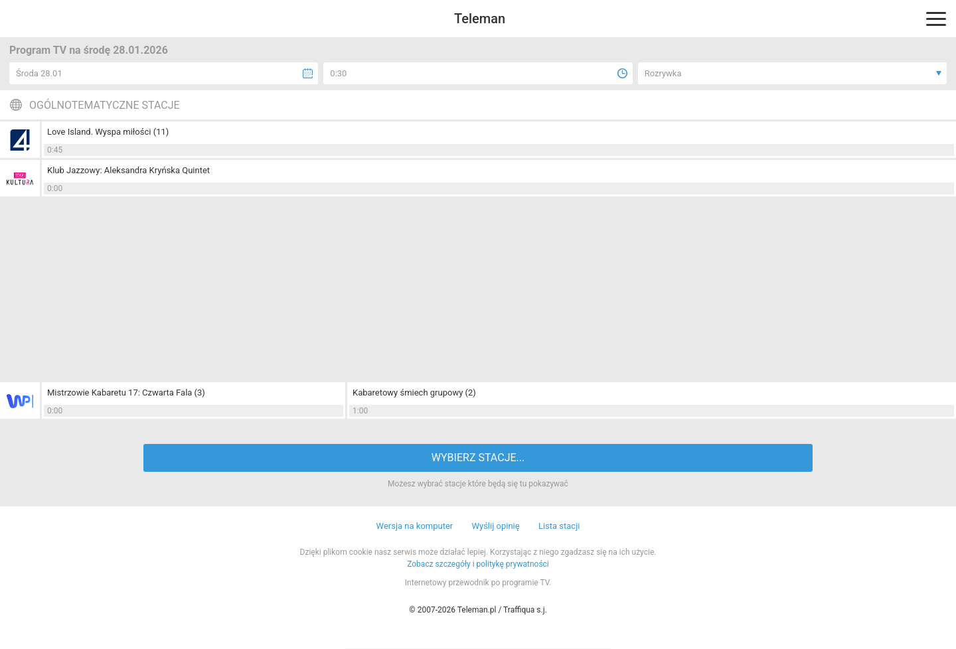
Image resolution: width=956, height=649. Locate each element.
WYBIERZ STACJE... (478, 457)
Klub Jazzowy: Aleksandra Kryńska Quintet (128, 170)
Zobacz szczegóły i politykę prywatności (478, 564)
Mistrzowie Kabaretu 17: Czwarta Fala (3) (126, 392)
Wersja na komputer (414, 526)
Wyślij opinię (495, 526)
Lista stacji (559, 526)
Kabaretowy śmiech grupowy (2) (414, 392)
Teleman (479, 19)
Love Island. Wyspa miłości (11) (108, 132)
